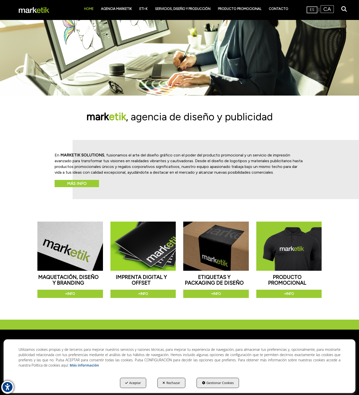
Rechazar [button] (171, 383)
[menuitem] (88, 9)
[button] (34, 9)
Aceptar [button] (133, 383)
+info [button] (70, 294)
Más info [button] (77, 183)
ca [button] (327, 9)
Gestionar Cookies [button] (218, 383)
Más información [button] (84, 365)
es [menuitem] (312, 9)
